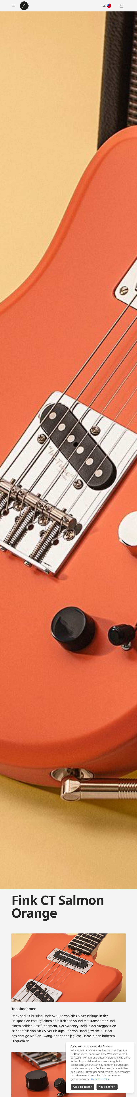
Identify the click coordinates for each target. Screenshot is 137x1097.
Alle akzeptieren (82, 1086)
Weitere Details (100, 1079)
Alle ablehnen (107, 1086)
